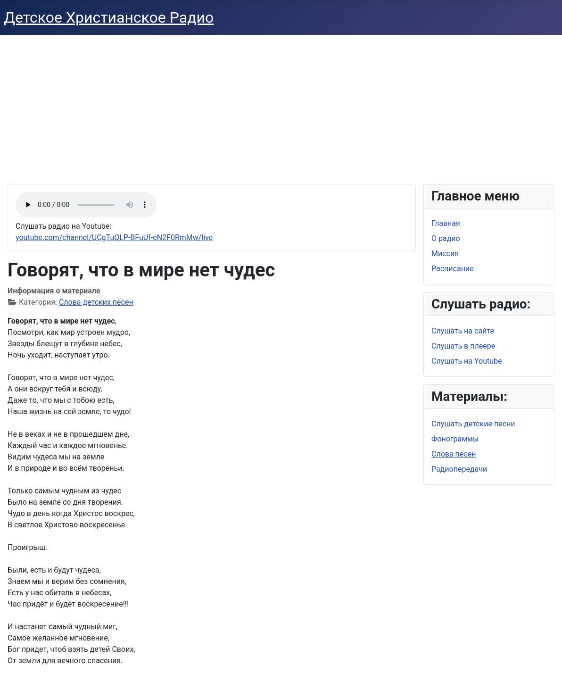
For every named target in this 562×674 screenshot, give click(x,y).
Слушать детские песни (473, 423)
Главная (445, 223)
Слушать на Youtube (466, 361)
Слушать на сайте (462, 330)
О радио (445, 238)
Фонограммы (455, 438)
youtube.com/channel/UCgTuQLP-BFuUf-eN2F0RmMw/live (114, 237)
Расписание (452, 268)
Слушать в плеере (463, 345)
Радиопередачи (459, 469)
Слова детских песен (96, 302)
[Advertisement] (281, 106)
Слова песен (453, 453)
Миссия (445, 253)
